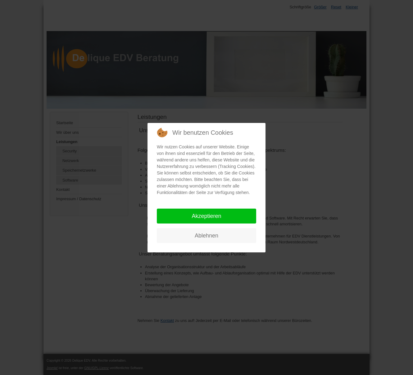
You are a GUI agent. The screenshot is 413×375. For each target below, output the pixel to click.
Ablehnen (206, 236)
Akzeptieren (206, 216)
